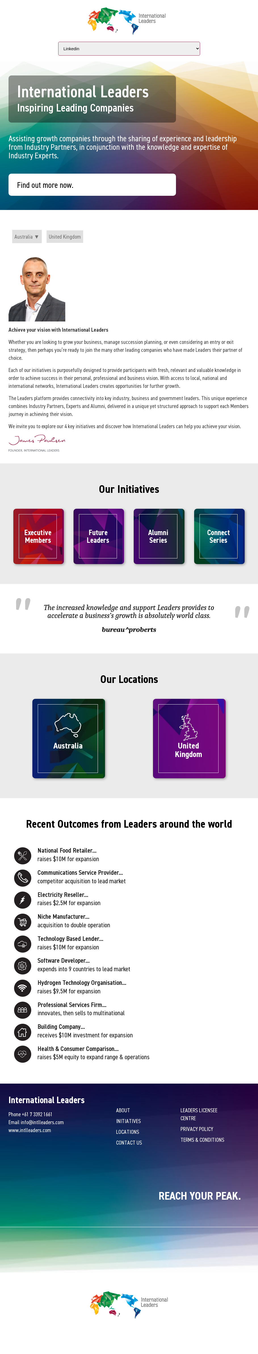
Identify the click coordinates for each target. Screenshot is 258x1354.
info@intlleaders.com (42, 1122)
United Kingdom (65, 236)
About (123, 1110)
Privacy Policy (197, 1128)
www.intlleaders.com (30, 1130)
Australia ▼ (26, 236)
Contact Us (129, 1142)
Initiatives (128, 1120)
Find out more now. (45, 184)
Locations (127, 1131)
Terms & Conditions (202, 1139)
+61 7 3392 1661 (37, 1114)
